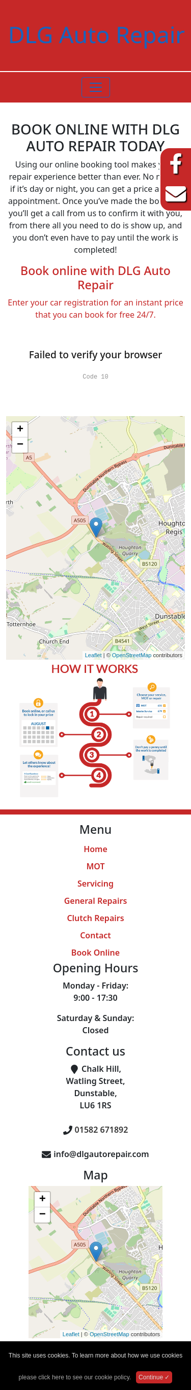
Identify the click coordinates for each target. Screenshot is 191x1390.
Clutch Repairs (95, 918)
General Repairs (95, 900)
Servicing (95, 883)
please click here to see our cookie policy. (75, 1377)
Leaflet (93, 655)
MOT (95, 866)
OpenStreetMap (132, 655)
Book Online (95, 952)
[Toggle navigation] (95, 87)
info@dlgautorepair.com (101, 1154)
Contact (95, 935)
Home (95, 849)
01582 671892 (101, 1129)
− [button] (20, 445)
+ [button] (20, 429)
